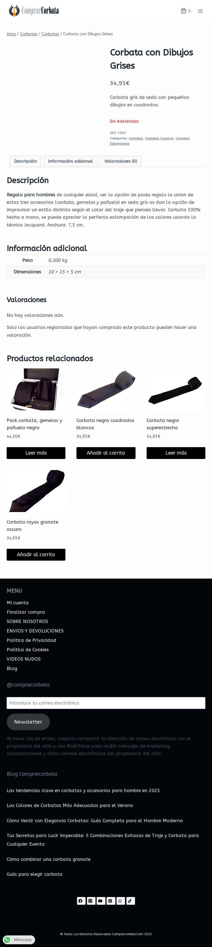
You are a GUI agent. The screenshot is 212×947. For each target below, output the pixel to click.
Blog (12, 668)
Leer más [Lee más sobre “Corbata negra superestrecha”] (176, 453)
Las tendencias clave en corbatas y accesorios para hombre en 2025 (83, 790)
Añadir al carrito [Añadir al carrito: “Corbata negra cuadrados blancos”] (106, 453)
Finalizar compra (26, 612)
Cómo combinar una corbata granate (49, 859)
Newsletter (28, 722)
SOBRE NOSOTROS (27, 621)
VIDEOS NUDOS (24, 659)
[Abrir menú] (200, 11)
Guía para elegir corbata (34, 874)
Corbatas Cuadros (159, 138)
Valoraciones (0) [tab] (120, 161)
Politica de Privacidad (31, 640)
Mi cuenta (18, 602)
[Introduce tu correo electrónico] (106, 703)
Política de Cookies (28, 649)
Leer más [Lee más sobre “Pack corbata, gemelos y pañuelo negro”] (36, 453)
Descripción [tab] (25, 161)
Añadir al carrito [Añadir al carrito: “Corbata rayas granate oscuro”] (36, 555)
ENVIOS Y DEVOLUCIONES (35, 631)
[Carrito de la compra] (186, 11)
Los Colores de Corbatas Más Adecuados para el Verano (70, 805)
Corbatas (136, 138)
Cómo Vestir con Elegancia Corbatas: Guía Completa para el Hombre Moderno (95, 820)
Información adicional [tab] (70, 161)
